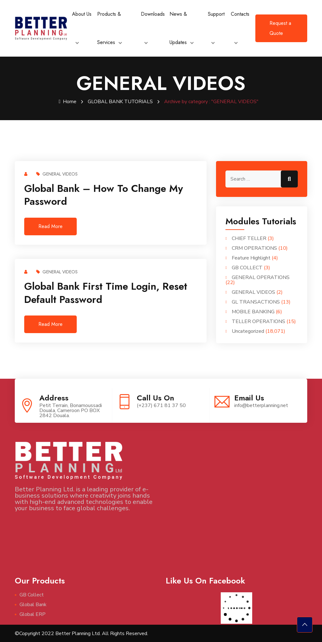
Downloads (153, 14)
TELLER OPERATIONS (258, 321)
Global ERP (32, 614)
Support (216, 14)
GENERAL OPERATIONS (261, 277)
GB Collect (31, 594)
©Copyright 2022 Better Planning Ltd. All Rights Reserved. (81, 633)
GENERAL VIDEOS (57, 173)
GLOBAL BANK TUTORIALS (120, 101)
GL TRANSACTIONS (256, 301)
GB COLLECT (247, 267)
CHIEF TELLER (249, 238)
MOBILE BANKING (253, 311)
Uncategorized (248, 330)
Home (67, 101)
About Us (82, 14)
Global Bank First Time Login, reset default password (105, 292)
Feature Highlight (251, 257)
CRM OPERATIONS (254, 247)
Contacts (240, 14)
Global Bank (33, 604)
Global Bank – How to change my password (103, 195)
